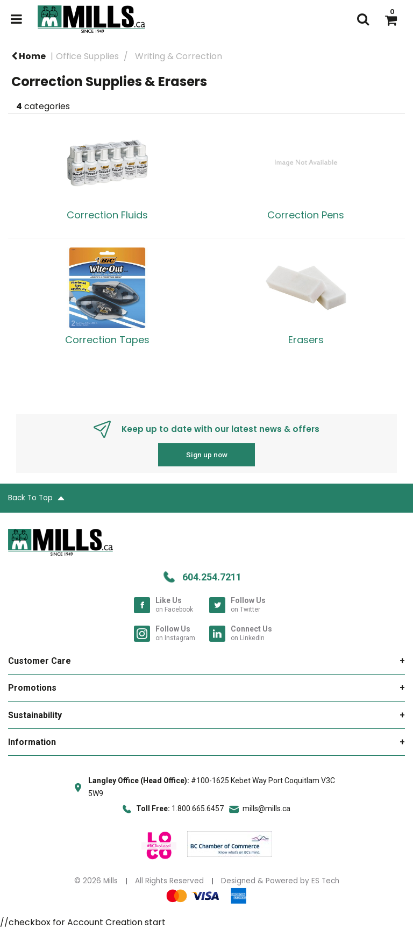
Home (28, 56)
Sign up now (206, 454)
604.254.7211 (211, 577)
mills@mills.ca (266, 808)
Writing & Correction (178, 56)
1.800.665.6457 (198, 808)
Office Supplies (87, 56)
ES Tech (325, 881)
